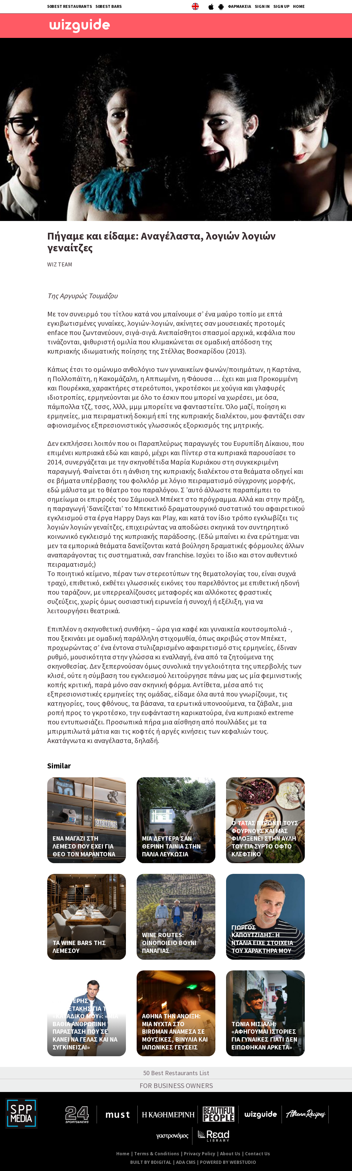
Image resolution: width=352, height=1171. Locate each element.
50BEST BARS (109, 6)
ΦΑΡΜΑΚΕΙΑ (239, 6)
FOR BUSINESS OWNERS (176, 1085)
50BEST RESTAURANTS (69, 6)
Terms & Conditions (156, 1154)
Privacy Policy (199, 1154)
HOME (299, 6)
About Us (230, 1154)
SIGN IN (262, 6)
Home (122, 1154)
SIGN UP (281, 6)
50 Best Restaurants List (176, 1073)
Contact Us (257, 1154)
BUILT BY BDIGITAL (150, 1162)
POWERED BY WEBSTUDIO (228, 1162)
